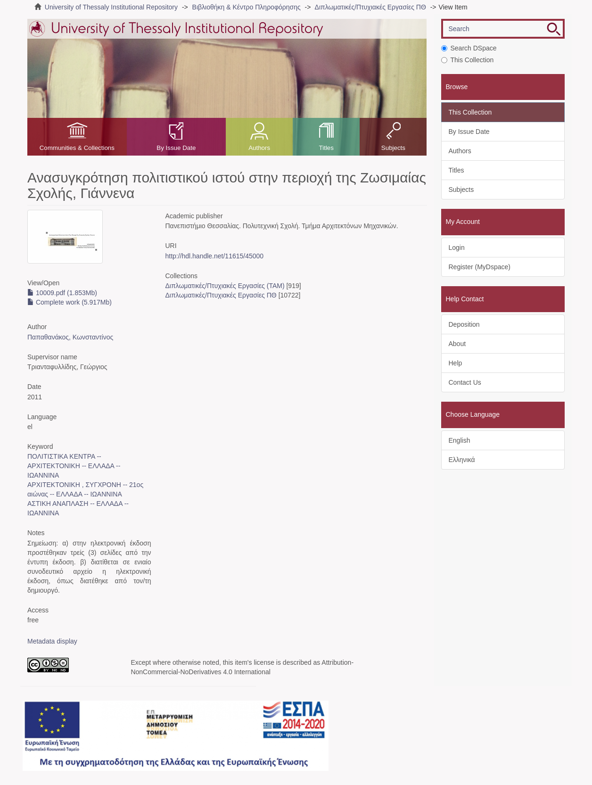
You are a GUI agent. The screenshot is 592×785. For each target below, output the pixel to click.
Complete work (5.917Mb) (69, 302)
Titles (326, 147)
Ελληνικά (462, 459)
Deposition (464, 324)
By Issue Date (176, 147)
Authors (259, 147)
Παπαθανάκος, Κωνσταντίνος (70, 337)
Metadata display (52, 641)
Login (457, 247)
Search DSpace (469, 48)
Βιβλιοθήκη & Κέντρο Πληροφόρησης (246, 7)
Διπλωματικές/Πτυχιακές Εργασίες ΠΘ (370, 7)
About (457, 343)
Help (455, 363)
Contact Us (465, 382)
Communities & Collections (77, 147)
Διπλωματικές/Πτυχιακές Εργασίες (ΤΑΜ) (224, 285)
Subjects (393, 147)
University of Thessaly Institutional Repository (111, 7)
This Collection (467, 60)
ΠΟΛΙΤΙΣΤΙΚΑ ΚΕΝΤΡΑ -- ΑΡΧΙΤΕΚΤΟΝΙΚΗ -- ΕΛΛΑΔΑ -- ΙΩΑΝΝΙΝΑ (73, 466)
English (459, 440)
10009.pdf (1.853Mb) (62, 293)
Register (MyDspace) (479, 267)
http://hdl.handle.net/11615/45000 (214, 256)
